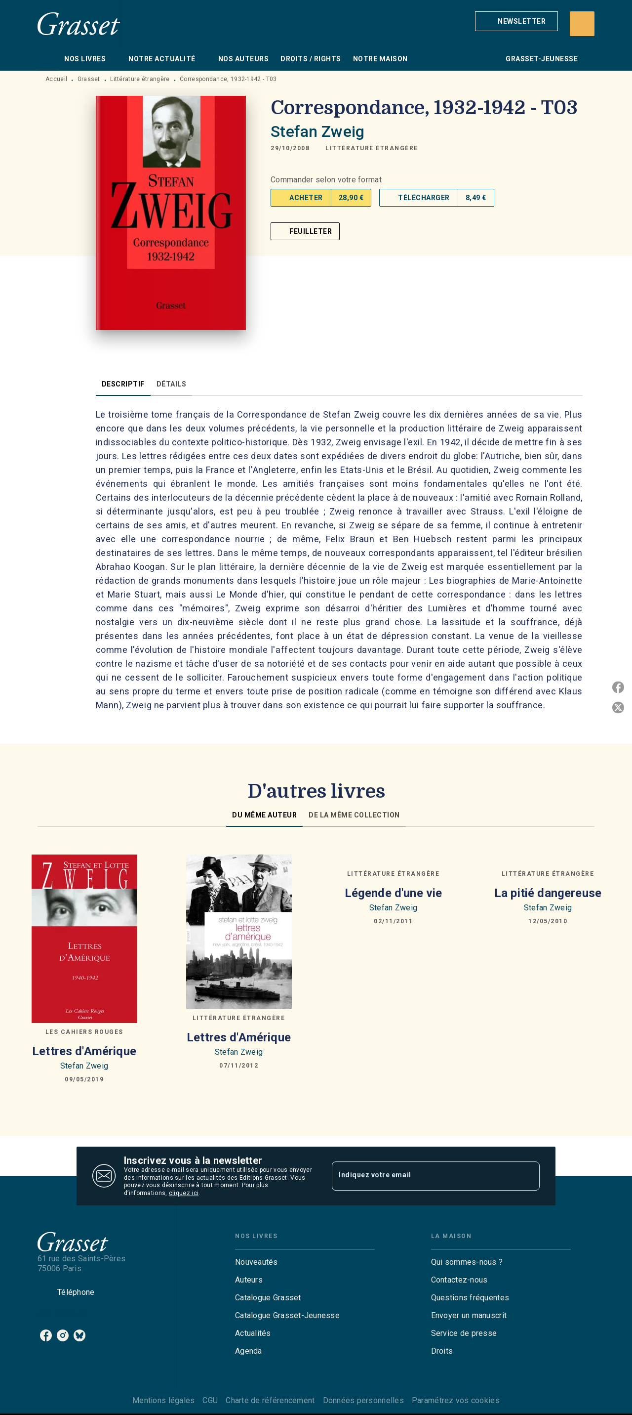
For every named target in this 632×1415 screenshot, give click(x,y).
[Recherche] (582, 23)
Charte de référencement (270, 1400)
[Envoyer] (528, 1176)
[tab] (48, 59)
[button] (516, 21)
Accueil (56, 79)
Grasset (89, 79)
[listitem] (46, 1335)
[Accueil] (79, 23)
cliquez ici (183, 1193)
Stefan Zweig (317, 131)
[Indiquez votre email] (423, 1175)
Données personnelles (363, 1400)
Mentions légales (163, 1400)
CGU (210, 1400)
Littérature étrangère (139, 79)
